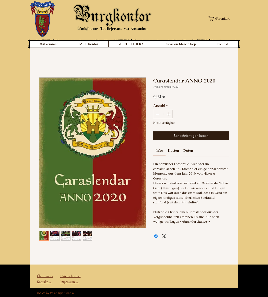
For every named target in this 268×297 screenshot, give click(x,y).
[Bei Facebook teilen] (155, 236)
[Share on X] (164, 236)
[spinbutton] (163, 114)
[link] (159, 150)
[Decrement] (157, 114)
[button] (221, 18)
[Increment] (169, 114)
